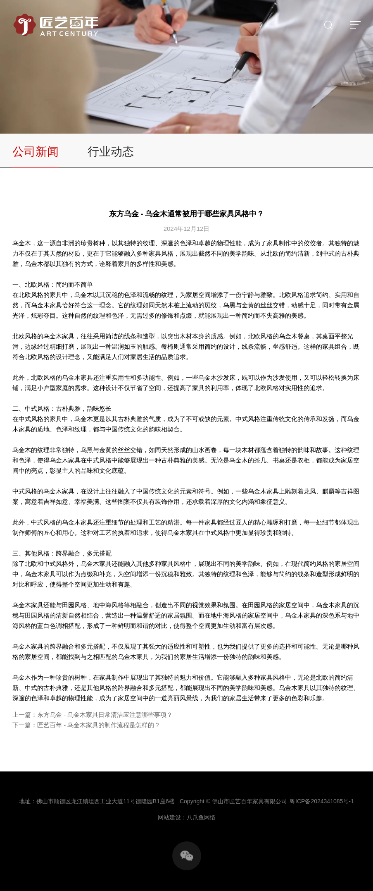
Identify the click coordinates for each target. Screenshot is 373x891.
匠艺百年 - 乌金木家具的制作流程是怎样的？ (98, 724)
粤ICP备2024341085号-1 (322, 801)
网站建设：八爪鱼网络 (187, 817)
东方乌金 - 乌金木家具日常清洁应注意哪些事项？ (105, 714)
